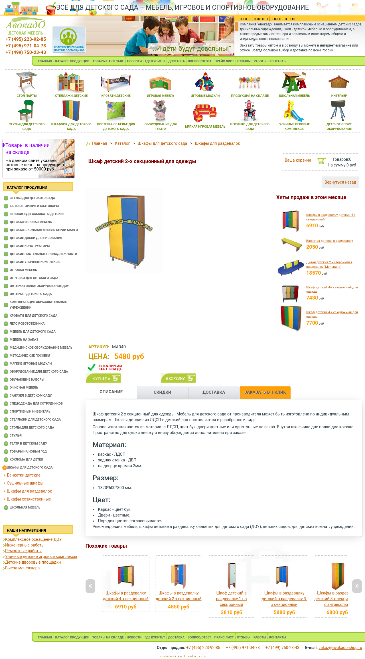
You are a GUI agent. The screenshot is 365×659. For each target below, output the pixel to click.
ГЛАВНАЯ (45, 61)
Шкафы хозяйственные (29, 499)
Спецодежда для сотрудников (36, 403)
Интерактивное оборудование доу (39, 286)
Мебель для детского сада (33, 331)
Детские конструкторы (30, 246)
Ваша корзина (298, 160)
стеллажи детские (71, 96)
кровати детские (116, 96)
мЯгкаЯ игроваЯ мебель (205, 126)
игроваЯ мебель (160, 96)
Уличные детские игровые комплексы (41, 556)
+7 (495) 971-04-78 (26, 46)
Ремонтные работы (23, 551)
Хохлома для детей (26, 459)
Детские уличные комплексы (35, 262)
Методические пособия (30, 355)
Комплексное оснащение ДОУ (33, 539)
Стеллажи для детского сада (35, 419)
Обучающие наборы (27, 379)
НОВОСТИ (134, 61)
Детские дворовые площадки (33, 562)
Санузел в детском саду (31, 395)
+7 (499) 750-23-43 (26, 52)
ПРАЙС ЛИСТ (224, 61)
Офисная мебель (24, 387)
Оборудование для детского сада (39, 371)
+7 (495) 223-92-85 (26, 39)
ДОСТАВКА (176, 61)
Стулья (16, 435)
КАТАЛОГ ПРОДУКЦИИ (72, 61)
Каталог (122, 143)
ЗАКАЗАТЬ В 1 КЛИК (265, 392)
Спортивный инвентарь (30, 411)
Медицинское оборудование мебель (41, 347)
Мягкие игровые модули (31, 363)
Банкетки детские (23, 475)
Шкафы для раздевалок (29, 491)
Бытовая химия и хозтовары (34, 206)
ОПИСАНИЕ (111, 391)
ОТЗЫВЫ (244, 61)
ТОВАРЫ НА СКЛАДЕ (108, 61)
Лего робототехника (27, 324)
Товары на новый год (28, 451)
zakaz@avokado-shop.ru (340, 647)
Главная (99, 143)
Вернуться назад (340, 182)
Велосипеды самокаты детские (37, 214)
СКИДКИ (162, 392)
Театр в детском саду (28, 443)
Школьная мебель (25, 507)
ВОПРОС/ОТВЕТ (200, 61)
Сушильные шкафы (25, 483)
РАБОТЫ (260, 61)
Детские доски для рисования (36, 238)
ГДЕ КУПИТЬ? (155, 61)
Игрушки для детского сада (34, 278)
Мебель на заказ (24, 339)
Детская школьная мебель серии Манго (44, 230)
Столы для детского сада (32, 427)
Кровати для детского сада (33, 316)
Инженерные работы (24, 545)
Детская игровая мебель (31, 222)
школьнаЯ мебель (294, 96)
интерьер (339, 96)
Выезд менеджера (22, 568)
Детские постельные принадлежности (43, 254)
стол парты (26, 96)
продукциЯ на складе (250, 96)
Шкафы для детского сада (30, 467)
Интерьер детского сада (31, 294)
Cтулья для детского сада (32, 198)
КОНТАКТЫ (277, 61)
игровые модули (205, 96)
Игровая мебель (23, 270)
